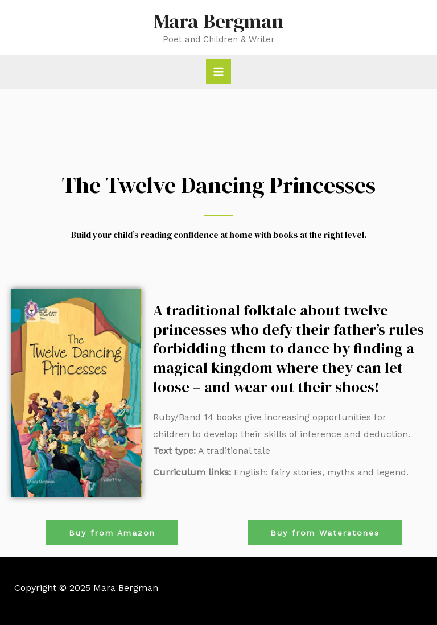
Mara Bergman (218, 21)
